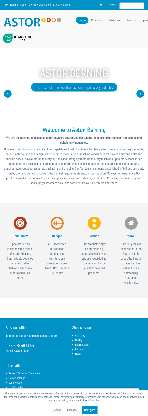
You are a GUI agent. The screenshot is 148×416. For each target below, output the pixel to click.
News (113, 4)
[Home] (82, 20)
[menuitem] (113, 4)
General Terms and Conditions (24, 373)
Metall (131, 236)
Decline (57, 410)
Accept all (72, 410)
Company (80, 335)
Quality (78, 340)
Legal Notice (15, 382)
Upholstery (20, 236)
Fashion (94, 236)
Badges (57, 236)
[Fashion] (131, 20)
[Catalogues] (114, 20)
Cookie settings (17, 378)
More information (91, 400)
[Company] (96, 20)
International (81, 344)
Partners (79, 349)
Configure (89, 410)
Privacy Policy (16, 387)
